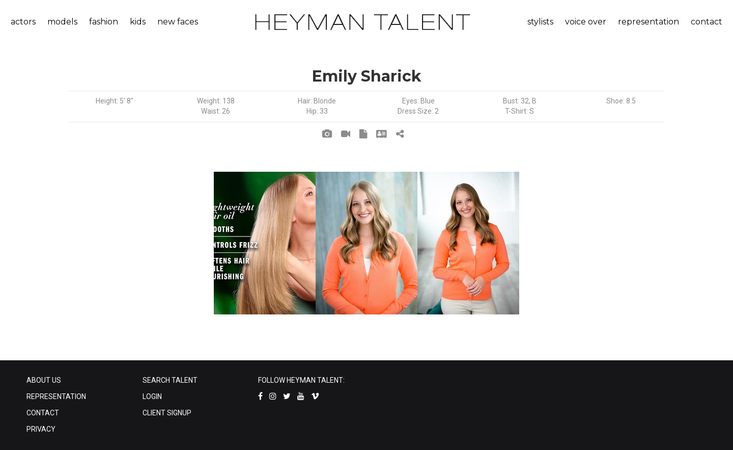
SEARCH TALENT (170, 380)
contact (706, 22)
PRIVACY (40, 429)
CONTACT (42, 413)
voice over (585, 22)
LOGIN (152, 396)
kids (138, 22)
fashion (103, 22)
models (62, 22)
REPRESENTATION (56, 396)
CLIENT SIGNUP (167, 413)
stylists (540, 22)
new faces (177, 22)
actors (23, 22)
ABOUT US (43, 380)
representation (648, 22)
